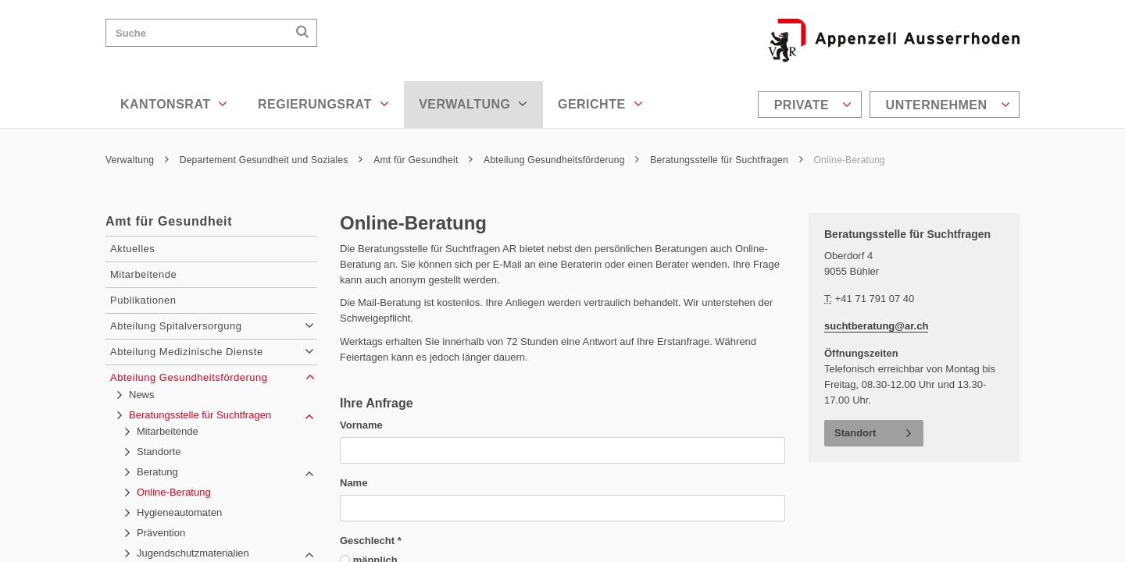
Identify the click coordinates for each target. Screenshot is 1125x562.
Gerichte (600, 104)
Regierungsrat (323, 104)
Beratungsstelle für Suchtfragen (726, 160)
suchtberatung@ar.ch (876, 326)
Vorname (361, 425)
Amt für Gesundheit (423, 160)
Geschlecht (371, 540)
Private (813, 105)
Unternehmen (948, 105)
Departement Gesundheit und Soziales (271, 160)
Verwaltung (473, 104)
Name (353, 483)
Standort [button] (855, 433)
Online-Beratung (849, 160)
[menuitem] (812, 104)
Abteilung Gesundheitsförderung (561, 160)
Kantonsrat (174, 104)
